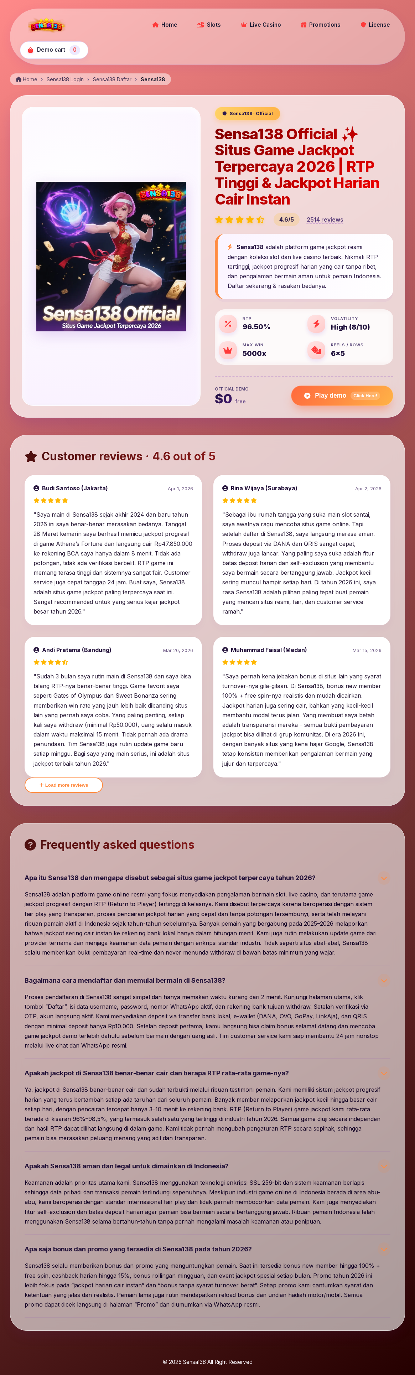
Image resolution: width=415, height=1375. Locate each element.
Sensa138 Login (65, 79)
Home (164, 24)
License (375, 24)
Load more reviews (64, 785)
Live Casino (261, 24)
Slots (209, 24)
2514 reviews (325, 219)
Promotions (321, 24)
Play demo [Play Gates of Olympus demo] (342, 396)
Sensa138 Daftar (112, 79)
